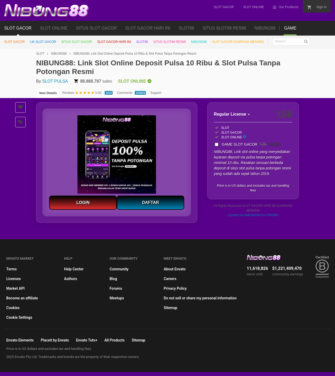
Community (119, 269)
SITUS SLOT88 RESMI (224, 28)
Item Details (48, 93)
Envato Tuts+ (86, 340)
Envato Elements (20, 340)
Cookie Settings (19, 317)
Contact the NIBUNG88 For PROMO (253, 215)
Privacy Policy (175, 288)
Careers (170, 279)
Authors (70, 279)
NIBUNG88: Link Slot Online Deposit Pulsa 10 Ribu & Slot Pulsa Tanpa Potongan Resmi (134, 53)
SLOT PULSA (55, 81)
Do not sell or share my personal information (200, 298)
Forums (116, 288)
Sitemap (170, 308)
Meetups (117, 298)
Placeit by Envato (55, 340)
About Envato (175, 269)
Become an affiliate (22, 298)
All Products (114, 340)
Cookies (13, 308)
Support (155, 93)
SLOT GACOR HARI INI (147, 28)
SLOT (40, 53)
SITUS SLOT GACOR (96, 28)
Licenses (13, 279)
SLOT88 (186, 28)
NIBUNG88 (264, 28)
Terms (11, 269)
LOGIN (83, 202)
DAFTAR (150, 202)
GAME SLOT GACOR (251, 144)
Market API (15, 288)
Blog (113, 279)
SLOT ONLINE (54, 28)
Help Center (73, 269)
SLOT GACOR (18, 28)
